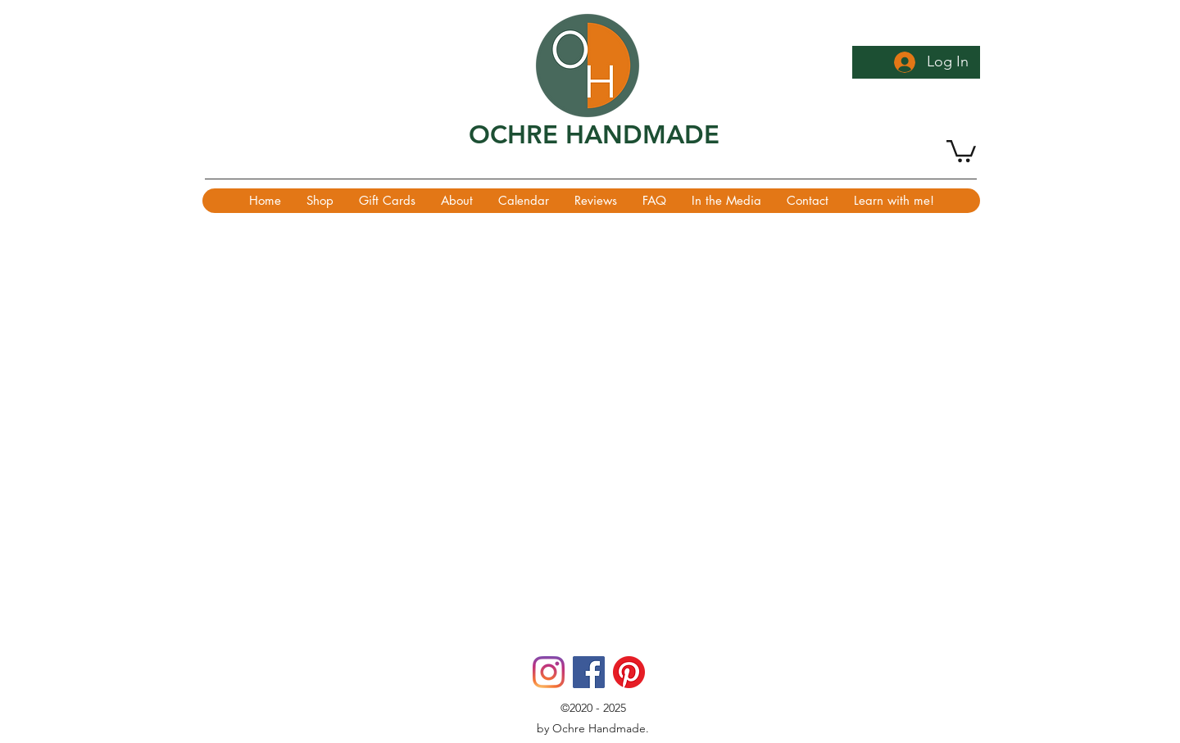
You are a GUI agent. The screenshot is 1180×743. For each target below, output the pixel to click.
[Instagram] (549, 672)
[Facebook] (589, 672)
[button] (961, 150)
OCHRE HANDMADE (594, 135)
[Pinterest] (629, 672)
